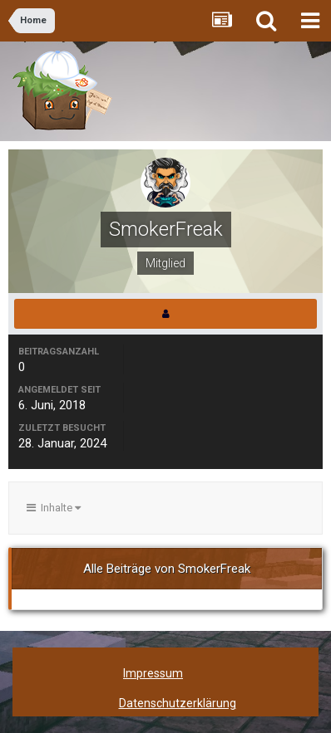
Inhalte (54, 507)
